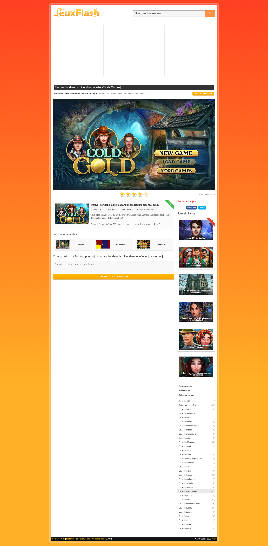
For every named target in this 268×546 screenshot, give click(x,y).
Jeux (214, 539)
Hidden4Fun (149, 209)
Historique (71, 539)
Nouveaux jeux (83, 539)
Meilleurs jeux (98, 539)
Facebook (191, 208)
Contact (55, 539)
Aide (63, 539)
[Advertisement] (134, 50)
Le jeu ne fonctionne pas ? (204, 194)
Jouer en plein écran (203, 93)
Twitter (202, 208)
